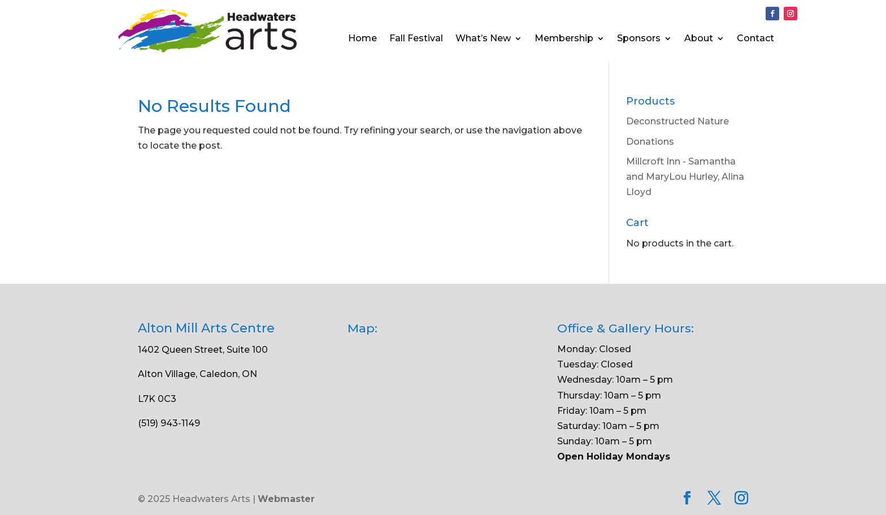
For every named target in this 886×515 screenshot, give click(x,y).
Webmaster (286, 499)
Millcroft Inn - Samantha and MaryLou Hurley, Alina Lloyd (685, 176)
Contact (755, 39)
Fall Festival (416, 39)
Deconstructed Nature (677, 121)
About (698, 39)
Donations (650, 141)
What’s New (483, 39)
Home (362, 39)
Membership (564, 39)
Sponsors (639, 39)
